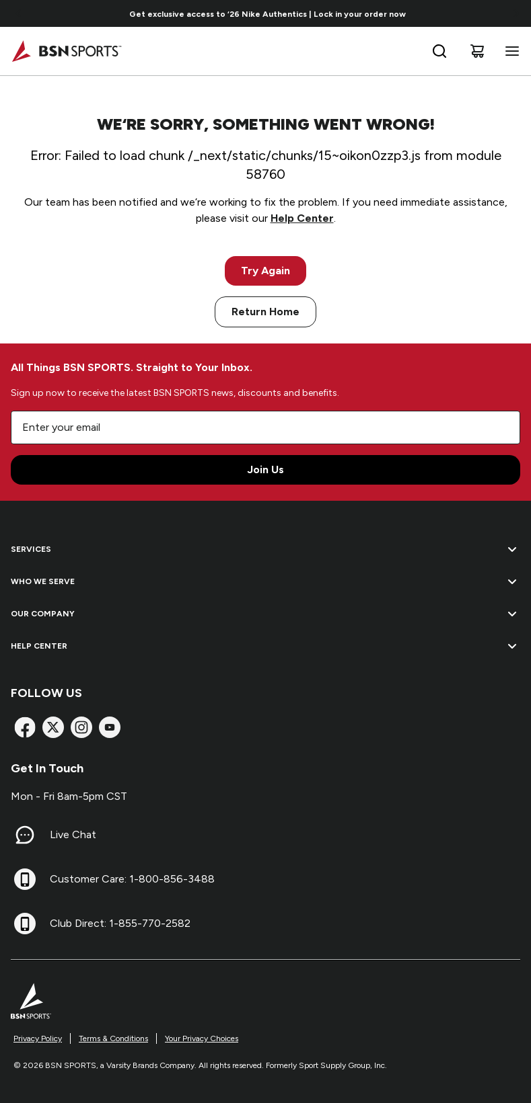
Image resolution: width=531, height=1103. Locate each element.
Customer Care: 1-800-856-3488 (132, 878)
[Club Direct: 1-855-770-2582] (25, 923)
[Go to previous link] (19, 13)
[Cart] (477, 51)
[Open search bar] (439, 51)
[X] (53, 727)
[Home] (66, 51)
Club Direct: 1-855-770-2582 (120, 923)
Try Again (265, 270)
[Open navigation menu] (509, 51)
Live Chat (73, 834)
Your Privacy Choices (201, 1038)
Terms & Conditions (113, 1038)
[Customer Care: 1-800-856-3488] (25, 879)
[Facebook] (25, 727)
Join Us (265, 469)
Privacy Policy (37, 1038)
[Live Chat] (25, 835)
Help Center (302, 218)
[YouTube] (110, 727)
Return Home (265, 311)
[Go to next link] (516, 13)
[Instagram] (81, 727)
